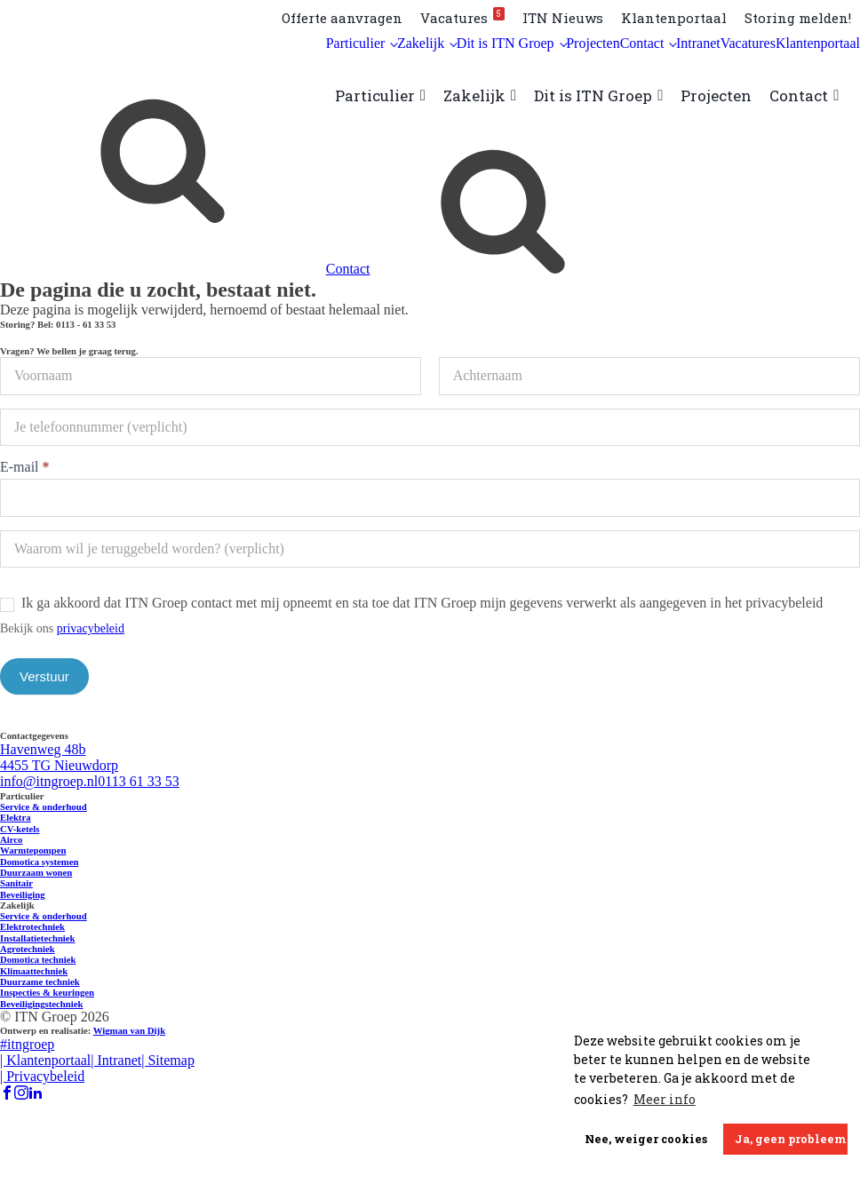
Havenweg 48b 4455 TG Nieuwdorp (59, 757)
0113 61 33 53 (138, 781)
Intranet (698, 43)
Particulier (356, 43)
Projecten (592, 43)
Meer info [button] (664, 1099)
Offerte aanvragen (342, 18)
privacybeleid (90, 628)
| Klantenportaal (45, 1060)
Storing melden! (798, 18)
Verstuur (44, 676)
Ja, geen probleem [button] (790, 1139)
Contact (642, 43)
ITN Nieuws (562, 18)
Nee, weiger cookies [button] (646, 1139)
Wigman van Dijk (129, 1030)
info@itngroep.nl (49, 781)
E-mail (25, 466)
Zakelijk (420, 43)
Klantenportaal (674, 18)
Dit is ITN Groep (505, 43)
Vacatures (462, 17)
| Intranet (116, 1060)
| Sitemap (168, 1060)
